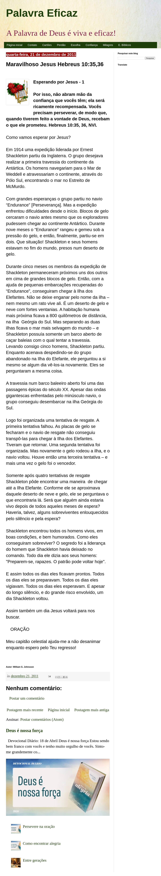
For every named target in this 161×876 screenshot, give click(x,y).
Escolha (75, 45)
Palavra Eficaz (42, 13)
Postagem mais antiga (91, 710)
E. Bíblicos (124, 45)
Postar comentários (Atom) (42, 719)
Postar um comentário (26, 698)
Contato (32, 45)
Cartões (47, 45)
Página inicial (14, 45)
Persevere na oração (39, 826)
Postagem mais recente (25, 710)
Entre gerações (34, 860)
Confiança (92, 45)
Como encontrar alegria (42, 843)
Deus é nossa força (24, 730)
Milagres (108, 45)
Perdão (61, 45)
